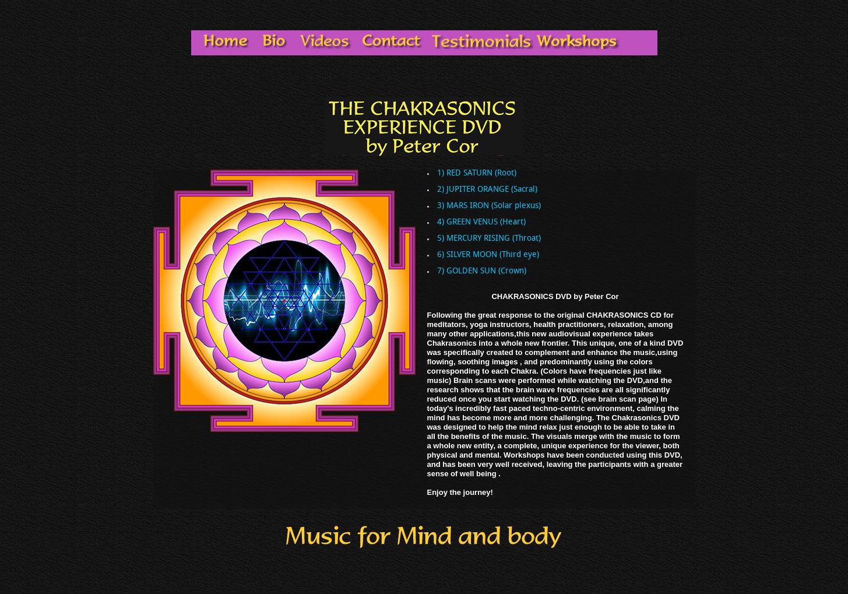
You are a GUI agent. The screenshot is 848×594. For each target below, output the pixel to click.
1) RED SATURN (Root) (476, 174)
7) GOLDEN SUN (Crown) (481, 272)
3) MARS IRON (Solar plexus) (489, 206)
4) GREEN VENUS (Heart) (481, 223)
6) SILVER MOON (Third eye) (488, 255)
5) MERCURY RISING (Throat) (489, 239)
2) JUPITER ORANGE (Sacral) (487, 190)
